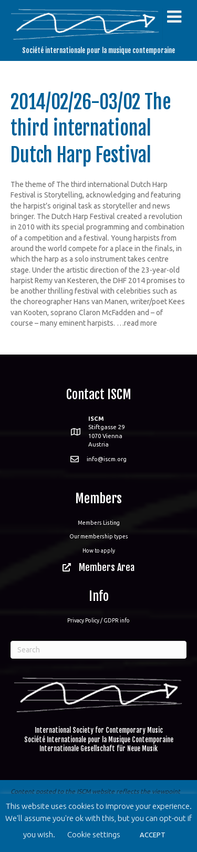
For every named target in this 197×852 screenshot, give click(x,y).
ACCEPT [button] (152, 834)
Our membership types (98, 536)
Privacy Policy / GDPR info (98, 620)
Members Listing (99, 522)
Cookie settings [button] (93, 834)
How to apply (98, 550)
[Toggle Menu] (174, 17)
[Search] (98, 650)
